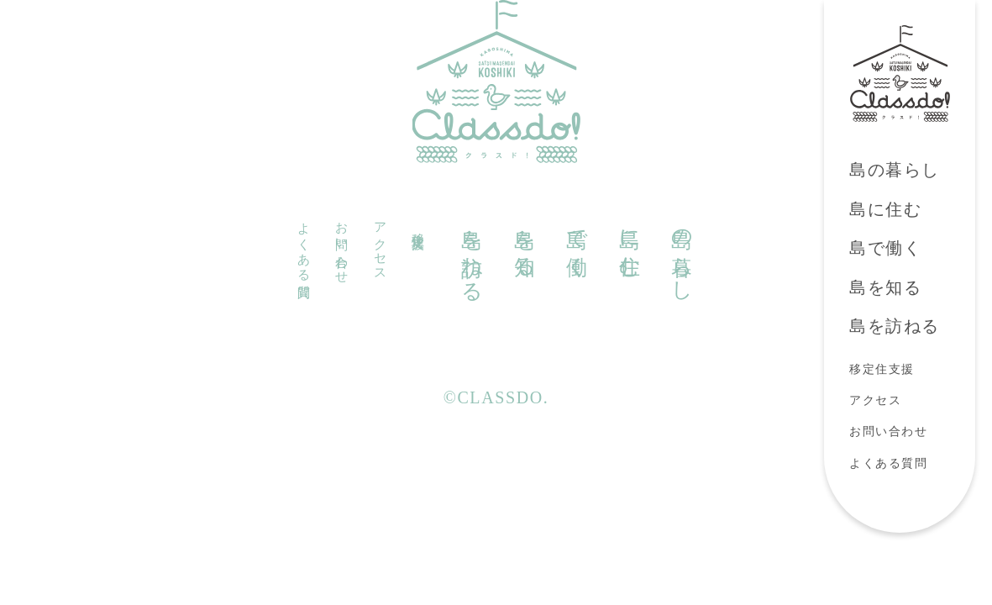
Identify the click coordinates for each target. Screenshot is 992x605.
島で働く (885, 248)
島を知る (885, 287)
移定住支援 (882, 369)
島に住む (885, 209)
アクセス (875, 400)
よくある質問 (888, 463)
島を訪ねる (894, 326)
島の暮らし (894, 169)
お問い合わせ (888, 431)
